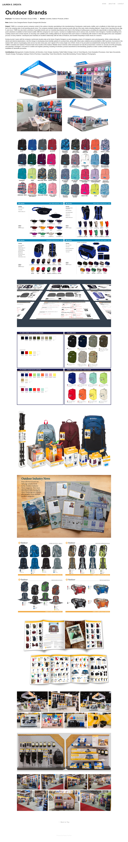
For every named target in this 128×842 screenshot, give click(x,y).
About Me (112, 4)
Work (104, 4)
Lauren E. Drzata (11, 4)
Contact (121, 4)
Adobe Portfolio (67, 835)
